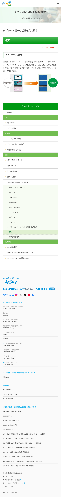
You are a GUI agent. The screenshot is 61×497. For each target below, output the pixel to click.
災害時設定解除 (14, 237)
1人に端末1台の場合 (14, 139)
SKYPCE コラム (7, 416)
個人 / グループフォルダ (17, 187)
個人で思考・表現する (14, 160)
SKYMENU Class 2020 (30, 106)
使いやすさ (11, 123)
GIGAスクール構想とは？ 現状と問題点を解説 (16, 452)
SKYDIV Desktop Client (30, 320)
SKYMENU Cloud (31, 344)
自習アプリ (13, 217)
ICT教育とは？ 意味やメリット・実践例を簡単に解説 (18, 457)
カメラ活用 (13, 197)
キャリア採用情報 (8, 399)
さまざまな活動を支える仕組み (17, 182)
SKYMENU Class (31, 357)
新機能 (9, 112)
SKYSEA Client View (30, 308)
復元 (10, 232)
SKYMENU (6, 339)
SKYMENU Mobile (31, 351)
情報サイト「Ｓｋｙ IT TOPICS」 (12, 411)
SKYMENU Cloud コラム (10, 425)
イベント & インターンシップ (11, 394)
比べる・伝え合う (13, 171)
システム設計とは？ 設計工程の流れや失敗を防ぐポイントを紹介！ (22, 443)
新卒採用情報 (7, 390)
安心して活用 (11, 128)
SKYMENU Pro (31, 363)
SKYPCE (30, 314)
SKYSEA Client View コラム (11, 420)
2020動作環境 (12, 247)
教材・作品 (13, 192)
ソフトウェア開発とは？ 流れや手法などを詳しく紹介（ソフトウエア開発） (24, 434)
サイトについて (8, 476)
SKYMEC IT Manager (30, 327)
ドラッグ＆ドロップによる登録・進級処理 (23, 227)
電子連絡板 (13, 202)
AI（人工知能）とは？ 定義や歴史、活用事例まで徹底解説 (19, 448)
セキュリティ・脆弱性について (14, 483)
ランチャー (13, 222)
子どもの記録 (13, 212)
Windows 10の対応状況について (18, 258)
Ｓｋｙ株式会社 (13, 492)
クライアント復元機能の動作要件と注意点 (21, 252)
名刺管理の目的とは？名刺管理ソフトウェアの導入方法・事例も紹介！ (23, 461)
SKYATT (30, 333)
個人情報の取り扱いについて (12, 473)
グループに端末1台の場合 (15, 144)
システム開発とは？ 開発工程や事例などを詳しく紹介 (18, 438)
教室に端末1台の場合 (14, 150)
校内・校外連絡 (14, 207)
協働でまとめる (12, 165)
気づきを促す (11, 177)
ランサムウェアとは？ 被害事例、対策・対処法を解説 (18, 466)
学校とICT (6, 377)
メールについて (9, 486)
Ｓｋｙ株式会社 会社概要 (12, 480)
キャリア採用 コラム (9, 429)
